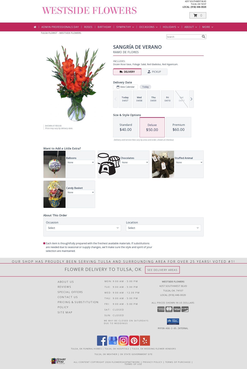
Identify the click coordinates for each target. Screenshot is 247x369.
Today (145, 86)
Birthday (104, 27)
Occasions (148, 27)
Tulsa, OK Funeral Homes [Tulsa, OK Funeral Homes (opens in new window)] (86, 348)
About (191, 27)
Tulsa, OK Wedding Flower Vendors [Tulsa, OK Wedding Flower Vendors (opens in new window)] (154, 348)
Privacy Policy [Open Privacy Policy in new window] (152, 362)
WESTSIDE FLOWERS (89, 11)
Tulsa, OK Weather (106, 354)
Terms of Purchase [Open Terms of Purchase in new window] (178, 362)
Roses (88, 27)
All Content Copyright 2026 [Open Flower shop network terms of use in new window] (92, 362)
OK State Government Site (136, 354)
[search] (203, 36)
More (208, 27)
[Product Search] (183, 37)
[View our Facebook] (102, 344)
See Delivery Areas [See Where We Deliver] (162, 270)
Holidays (171, 27)
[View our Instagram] (123, 344)
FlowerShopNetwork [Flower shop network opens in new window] (126, 362)
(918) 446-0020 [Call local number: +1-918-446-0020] (198, 6)
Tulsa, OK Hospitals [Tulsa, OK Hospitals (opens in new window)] (117, 348)
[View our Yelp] (145, 344)
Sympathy (125, 27)
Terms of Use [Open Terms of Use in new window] (133, 364)
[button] (198, 15)
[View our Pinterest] (134, 344)
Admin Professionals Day (60, 27)
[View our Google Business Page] (113, 344)
